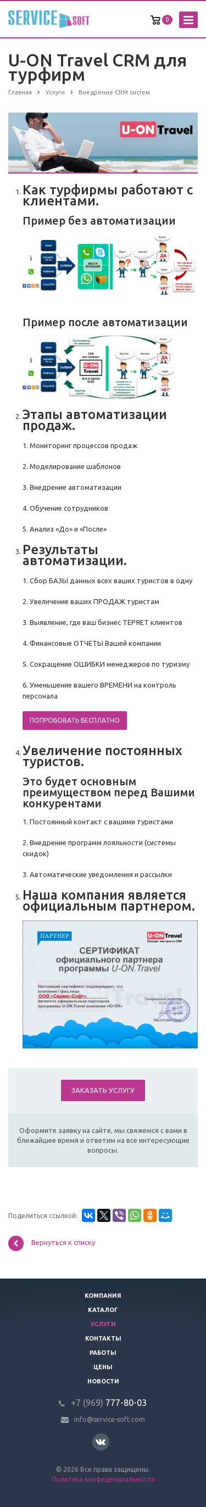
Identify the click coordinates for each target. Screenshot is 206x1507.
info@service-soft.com (109, 1419)
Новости (103, 1381)
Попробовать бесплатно (75, 720)
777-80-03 (109, 1403)
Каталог (103, 1310)
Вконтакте (100, 1441)
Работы (103, 1352)
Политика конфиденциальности (103, 1479)
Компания (103, 1295)
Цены (103, 1367)
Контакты (103, 1338)
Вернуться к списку (51, 1243)
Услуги (103, 1324)
